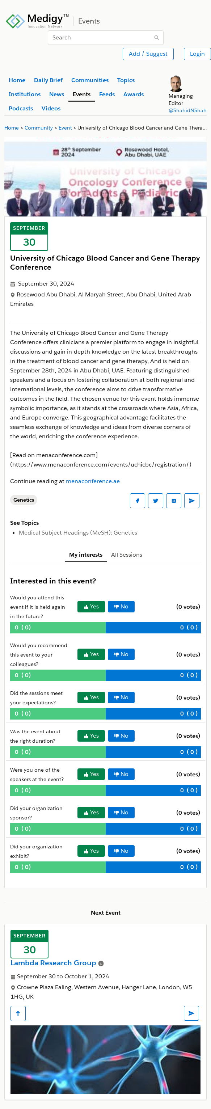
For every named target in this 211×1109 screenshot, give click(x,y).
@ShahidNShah (188, 110)
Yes (91, 606)
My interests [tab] (85, 554)
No (121, 606)
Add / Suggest (148, 54)
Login (197, 54)
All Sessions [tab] (126, 554)
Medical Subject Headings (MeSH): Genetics (78, 532)
